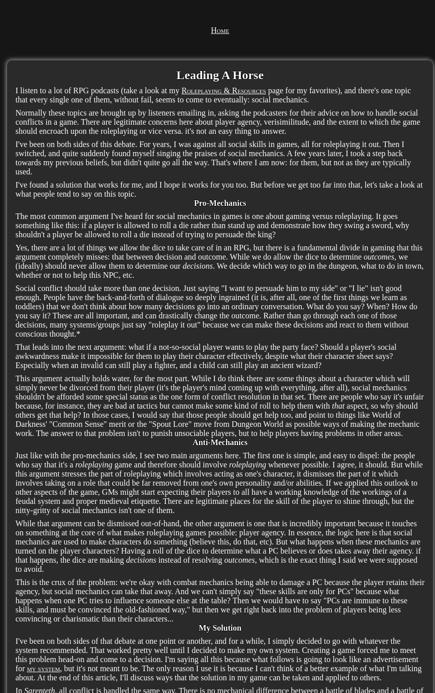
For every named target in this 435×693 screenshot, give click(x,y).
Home (220, 30)
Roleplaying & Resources (224, 90)
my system (43, 668)
